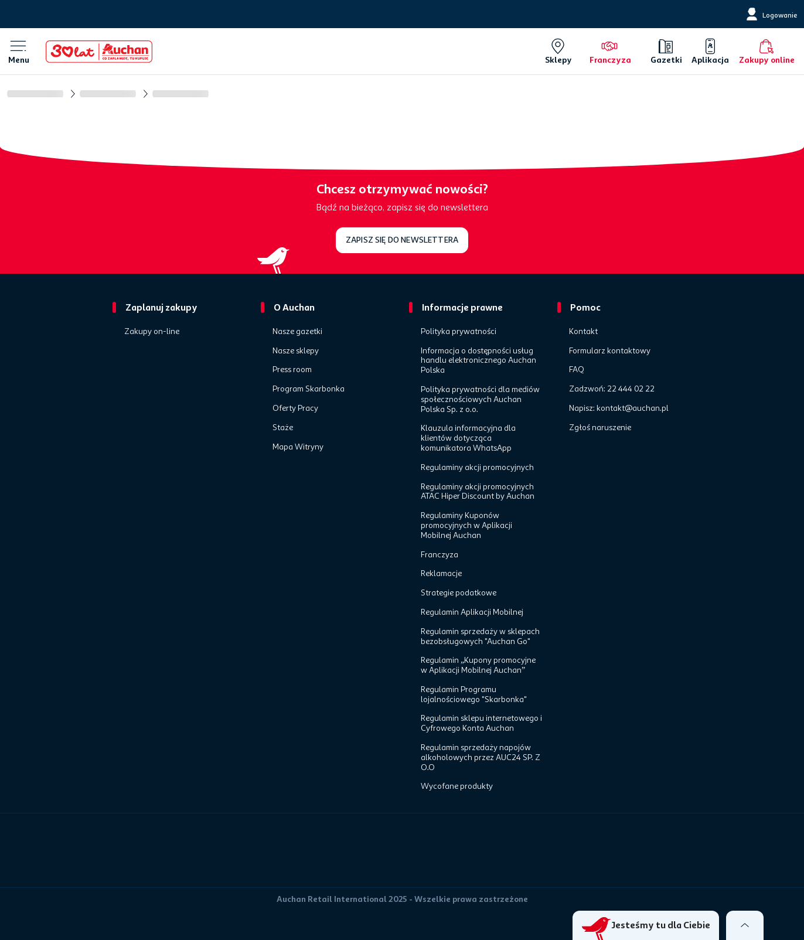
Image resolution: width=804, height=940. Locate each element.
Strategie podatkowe (458, 593)
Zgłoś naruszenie (600, 427)
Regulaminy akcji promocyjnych (477, 467)
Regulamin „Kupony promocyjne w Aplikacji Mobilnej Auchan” (478, 665)
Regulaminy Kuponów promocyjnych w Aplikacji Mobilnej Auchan (466, 525)
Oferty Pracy (295, 408)
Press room (292, 369)
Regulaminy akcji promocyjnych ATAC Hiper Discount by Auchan (477, 492)
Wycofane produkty (457, 786)
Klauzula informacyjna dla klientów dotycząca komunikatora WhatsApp (468, 438)
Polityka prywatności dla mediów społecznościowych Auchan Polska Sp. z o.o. (480, 399)
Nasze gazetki (297, 331)
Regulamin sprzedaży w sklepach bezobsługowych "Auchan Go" (480, 636)
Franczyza (439, 555)
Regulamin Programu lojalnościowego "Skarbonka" (474, 694)
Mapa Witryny (297, 447)
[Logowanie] (770, 14)
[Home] (99, 51)
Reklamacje (441, 573)
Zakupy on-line (151, 331)
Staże (282, 427)
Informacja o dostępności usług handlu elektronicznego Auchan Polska (478, 361)
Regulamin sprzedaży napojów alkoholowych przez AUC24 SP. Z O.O (480, 757)
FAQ (576, 369)
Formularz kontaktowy (609, 351)
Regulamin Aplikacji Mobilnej (472, 612)
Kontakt (583, 331)
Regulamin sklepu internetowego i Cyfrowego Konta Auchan (481, 723)
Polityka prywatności (458, 331)
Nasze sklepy (295, 351)
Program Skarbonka (308, 389)
